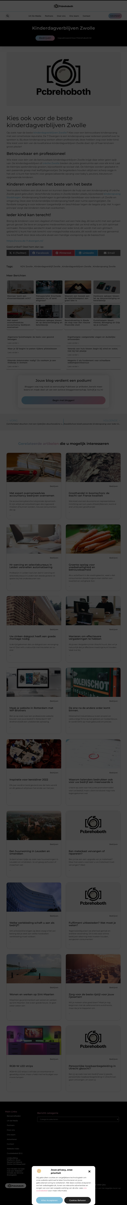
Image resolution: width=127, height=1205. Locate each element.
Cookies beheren (77, 1200)
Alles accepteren (49, 1200)
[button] (89, 1171)
